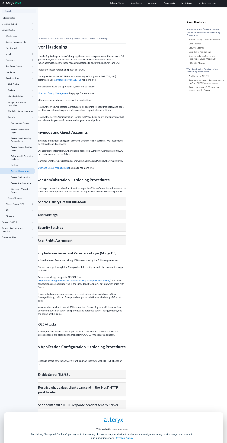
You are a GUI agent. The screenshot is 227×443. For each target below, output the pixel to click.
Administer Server (19, 66)
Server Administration (21, 183)
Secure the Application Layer (21, 148)
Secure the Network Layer (20, 131)
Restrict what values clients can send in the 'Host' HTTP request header (206, 81)
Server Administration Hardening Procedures (203, 33)
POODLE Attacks (197, 63)
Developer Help (17, 237)
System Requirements (16, 42)
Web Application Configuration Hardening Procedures (202, 70)
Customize (138, 429)
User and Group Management (91, 84)
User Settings (195, 43)
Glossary (10, 216)
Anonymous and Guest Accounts (202, 29)
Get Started (11, 48)
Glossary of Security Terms (20, 190)
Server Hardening (20, 171)
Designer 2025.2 (17, 24)
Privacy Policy (124, 411)
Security (20, 117)
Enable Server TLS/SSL (199, 76)
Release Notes (8, 18)
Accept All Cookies (89, 429)
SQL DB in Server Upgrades (20, 111)
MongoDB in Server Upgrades (17, 104)
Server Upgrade (15, 198)
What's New (11, 36)
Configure (19, 60)
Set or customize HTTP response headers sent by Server (204, 88)
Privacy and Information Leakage (22, 157)
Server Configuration (20, 177)
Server (82, 30)
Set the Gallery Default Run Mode (204, 39)
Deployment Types (20, 123)
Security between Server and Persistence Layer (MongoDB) (202, 57)
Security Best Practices (114, 30)
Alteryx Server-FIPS (19, 204)
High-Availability (20, 96)
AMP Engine (13, 84)
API (19, 210)
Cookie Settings (112, 419)
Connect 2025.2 (17, 222)
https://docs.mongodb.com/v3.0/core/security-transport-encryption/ (112, 271)
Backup (20, 90)
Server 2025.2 (17, 30)
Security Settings (196, 47)
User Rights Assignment (200, 52)
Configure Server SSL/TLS (105, 71)
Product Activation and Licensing (17, 229)
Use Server (19, 72)
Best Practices (19, 78)
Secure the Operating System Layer (21, 139)
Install (19, 54)
